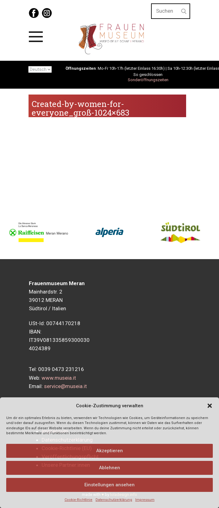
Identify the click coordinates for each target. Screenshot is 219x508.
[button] (210, 406)
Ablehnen (109, 467)
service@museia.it (65, 386)
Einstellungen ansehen (109, 485)
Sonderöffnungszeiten (148, 79)
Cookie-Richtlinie (78, 500)
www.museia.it (59, 378)
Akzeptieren (109, 450)
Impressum (144, 500)
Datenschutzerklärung (114, 500)
